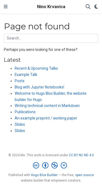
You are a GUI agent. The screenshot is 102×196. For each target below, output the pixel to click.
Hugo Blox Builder (44, 175)
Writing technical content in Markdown (47, 105)
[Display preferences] (96, 7)
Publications (25, 112)
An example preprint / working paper (46, 118)
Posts (19, 81)
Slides (20, 124)
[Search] (88, 7)
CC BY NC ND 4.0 (81, 155)
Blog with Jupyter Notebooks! (39, 87)
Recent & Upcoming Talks (36, 68)
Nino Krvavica (51, 6)
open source (84, 175)
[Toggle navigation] (6, 7)
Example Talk (26, 74)
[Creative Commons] (51, 165)
